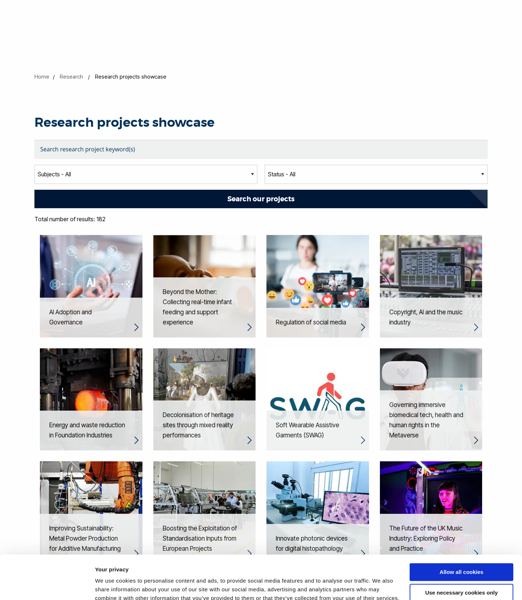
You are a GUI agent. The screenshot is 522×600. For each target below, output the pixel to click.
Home (41, 76)
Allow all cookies (462, 531)
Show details (112, 586)
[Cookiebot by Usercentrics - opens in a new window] (47, 585)
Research (71, 76)
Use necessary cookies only (461, 551)
